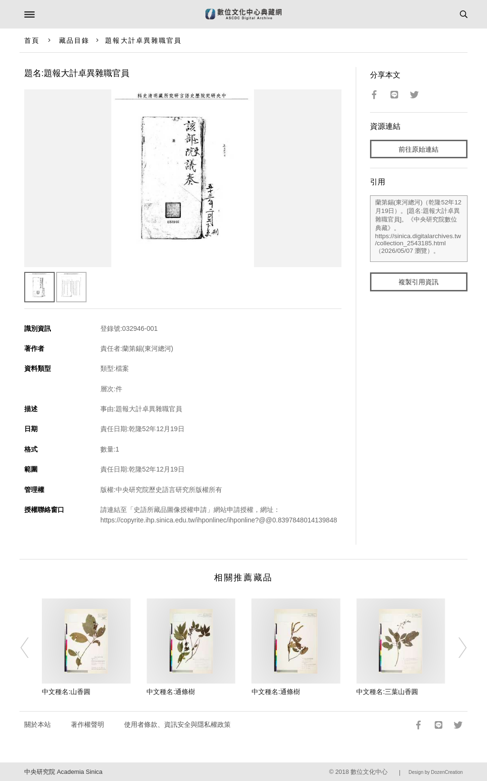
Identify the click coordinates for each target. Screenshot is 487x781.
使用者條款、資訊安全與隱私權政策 (177, 724)
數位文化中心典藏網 (243, 14)
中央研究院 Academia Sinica (63, 771)
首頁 (31, 40)
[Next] (456, 648)
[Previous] (31, 648)
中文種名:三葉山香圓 (387, 691)
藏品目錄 (74, 40)
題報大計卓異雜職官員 (143, 40)
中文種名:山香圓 (66, 691)
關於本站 (37, 724)
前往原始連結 (418, 149)
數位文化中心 (369, 771)
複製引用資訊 (418, 282)
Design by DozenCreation (436, 772)
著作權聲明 (87, 724)
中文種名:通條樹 (170, 691)
